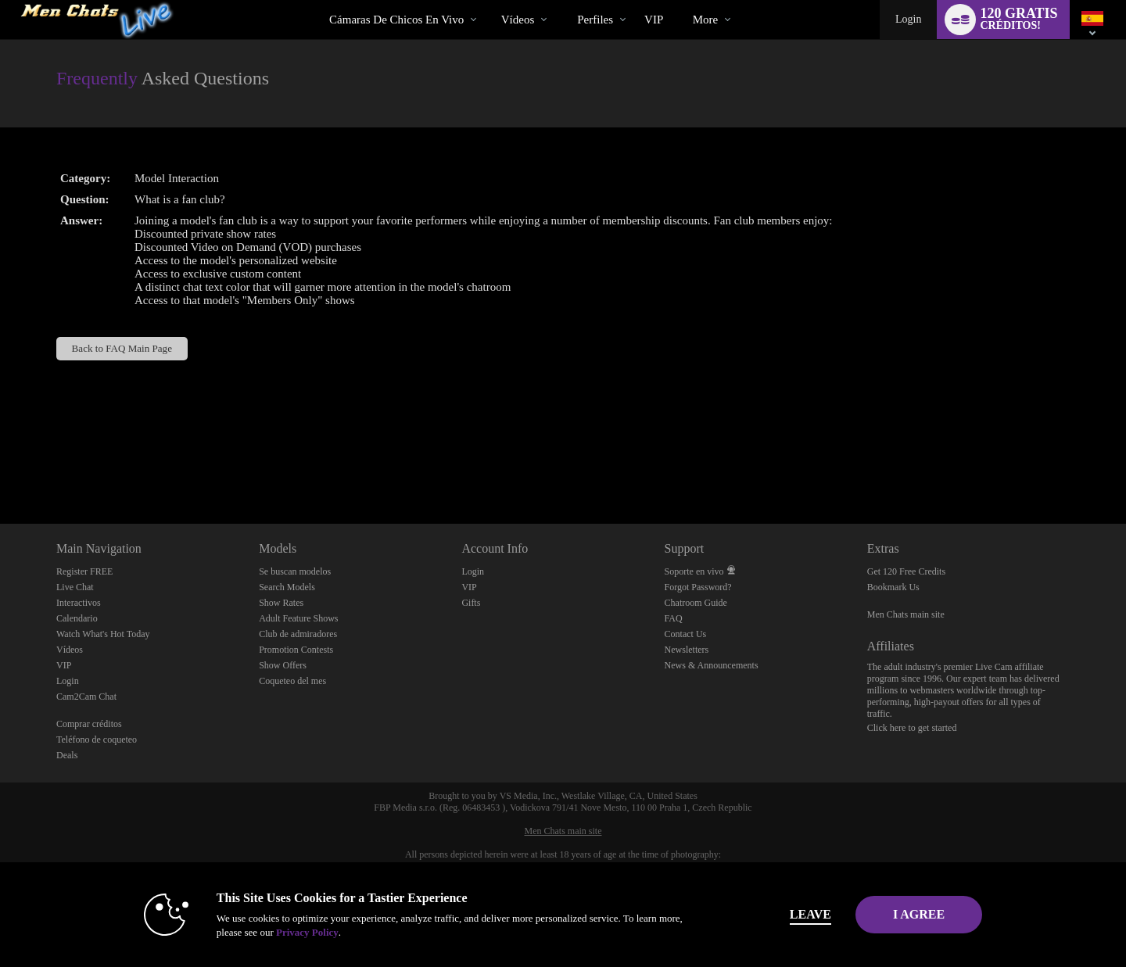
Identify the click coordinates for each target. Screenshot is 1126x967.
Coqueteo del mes (292, 680)
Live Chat (75, 587)
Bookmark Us (893, 587)
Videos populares (487, 0)
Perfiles (595, 19)
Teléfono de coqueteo (96, 739)
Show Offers (283, 665)
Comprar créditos (89, 723)
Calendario (77, 618)
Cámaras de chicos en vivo (396, 19)
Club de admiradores (298, 634)
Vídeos (518, 19)
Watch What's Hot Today (103, 634)
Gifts (470, 602)
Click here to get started (912, 727)
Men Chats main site (906, 614)
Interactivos (78, 602)
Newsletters (687, 649)
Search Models (287, 587)
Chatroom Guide (696, 602)
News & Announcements (711, 665)
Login (908, 19)
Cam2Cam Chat (86, 696)
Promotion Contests (296, 649)
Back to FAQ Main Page (122, 348)
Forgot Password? (698, 587)
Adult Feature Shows (298, 618)
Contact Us (686, 634)
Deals (66, 755)
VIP (653, 19)
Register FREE (84, 571)
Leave (781, 914)
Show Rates (281, 602)
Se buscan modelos (295, 571)
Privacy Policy (278, 932)
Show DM (0, 465)
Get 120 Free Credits (906, 571)
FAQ (674, 618)
